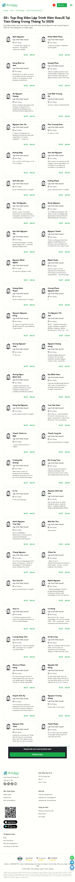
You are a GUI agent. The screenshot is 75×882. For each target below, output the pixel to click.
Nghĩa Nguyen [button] (54, 581)
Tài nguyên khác (9, 834)
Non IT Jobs (42, 782)
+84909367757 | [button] (15, 864)
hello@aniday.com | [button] (31, 864)
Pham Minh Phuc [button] (55, 37)
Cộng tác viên (43, 807)
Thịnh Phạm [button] (53, 724)
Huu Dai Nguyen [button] (55, 153)
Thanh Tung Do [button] (54, 433)
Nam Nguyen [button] (18, 37)
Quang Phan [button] (53, 63)
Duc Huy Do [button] (18, 581)
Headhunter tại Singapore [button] (47, 797)
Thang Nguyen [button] (19, 552)
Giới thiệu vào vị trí (45, 773)
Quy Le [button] (16, 609)
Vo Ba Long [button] (53, 637)
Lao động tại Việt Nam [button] (11, 846)
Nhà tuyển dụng (9, 791)
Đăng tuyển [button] (7, 794)
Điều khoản (7, 797)
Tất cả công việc (44, 776)
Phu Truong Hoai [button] (55, 124)
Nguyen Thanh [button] (54, 231)
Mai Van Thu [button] (53, 522)
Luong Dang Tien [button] (20, 637)
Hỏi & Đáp (41, 816)
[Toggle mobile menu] (71, 5)
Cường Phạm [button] (53, 181)
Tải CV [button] (26, 55)
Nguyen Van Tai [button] (19, 124)
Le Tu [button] (15, 491)
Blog (5, 837)
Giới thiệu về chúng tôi (11, 777)
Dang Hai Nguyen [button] (20, 405)
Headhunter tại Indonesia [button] (47, 800)
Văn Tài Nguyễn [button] (19, 203)
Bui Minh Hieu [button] (54, 374)
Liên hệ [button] (32, 55)
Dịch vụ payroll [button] (8, 840)
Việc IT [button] (40, 779)
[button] (10, 822)
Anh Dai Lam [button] (18, 181)
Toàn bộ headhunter (45, 794)
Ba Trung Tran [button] (54, 460)
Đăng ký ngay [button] (37, 754)
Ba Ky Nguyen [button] (54, 203)
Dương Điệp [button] (18, 153)
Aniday (51, 869)
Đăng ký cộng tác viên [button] (46, 811)
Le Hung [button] (51, 609)
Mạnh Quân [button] (53, 260)
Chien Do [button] (52, 552)
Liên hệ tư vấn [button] (8, 780)
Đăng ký (61, 5)
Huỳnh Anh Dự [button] (19, 696)
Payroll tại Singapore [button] (10, 843)
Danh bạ (41, 791)
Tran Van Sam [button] (54, 405)
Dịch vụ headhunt (9, 800)
